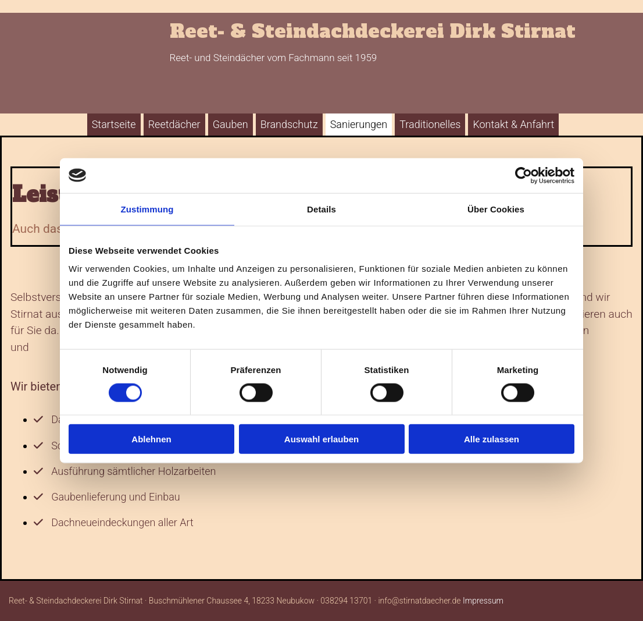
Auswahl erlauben (321, 439)
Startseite (114, 124)
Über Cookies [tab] (495, 209)
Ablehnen (151, 439)
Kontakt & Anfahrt (513, 124)
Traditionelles (429, 124)
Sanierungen (359, 124)
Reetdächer (174, 124)
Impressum (483, 600)
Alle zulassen (491, 439)
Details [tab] (321, 209)
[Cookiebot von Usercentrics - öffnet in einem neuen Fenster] (523, 175)
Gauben (230, 124)
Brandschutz (289, 124)
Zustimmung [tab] (147, 209)
